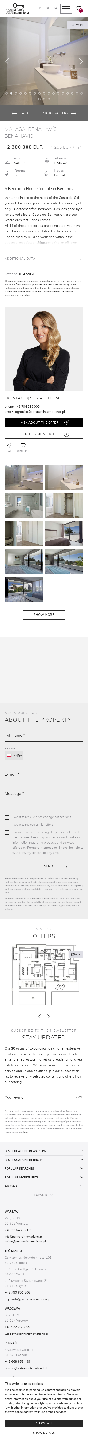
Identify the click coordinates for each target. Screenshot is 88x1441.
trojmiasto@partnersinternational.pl (28, 1299)
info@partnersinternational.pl (23, 1236)
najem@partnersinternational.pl (25, 1241)
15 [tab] (72, 93)
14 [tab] (67, 93)
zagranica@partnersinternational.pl (39, 412)
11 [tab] (53, 93)
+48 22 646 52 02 (18, 1230)
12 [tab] (58, 93)
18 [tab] (39, 99)
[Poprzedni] (7, 61)
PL (41, 8)
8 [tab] (39, 93)
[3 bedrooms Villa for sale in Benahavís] (44, 974)
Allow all (44, 1423)
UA (54, 8)
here (25, 1132)
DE (48, 8)
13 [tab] (63, 93)
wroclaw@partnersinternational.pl (27, 1333)
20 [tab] (49, 99)
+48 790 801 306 (17, 1292)
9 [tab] (44, 93)
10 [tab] (49, 93)
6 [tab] (30, 93)
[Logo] (17, 8)
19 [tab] (44, 99)
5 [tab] (25, 93)
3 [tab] (16, 93)
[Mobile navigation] (66, 9)
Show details (44, 1432)
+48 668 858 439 (17, 1361)
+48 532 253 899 (17, 1327)
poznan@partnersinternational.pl (26, 1368)
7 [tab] (35, 93)
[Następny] (81, 61)
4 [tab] (20, 93)
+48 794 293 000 (27, 406)
